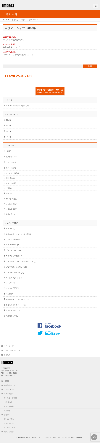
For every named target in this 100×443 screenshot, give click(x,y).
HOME (8, 151)
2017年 (8, 131)
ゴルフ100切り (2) (12, 245)
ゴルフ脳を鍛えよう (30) (15, 273)
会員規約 (7, 355)
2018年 (8, 126)
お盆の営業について (11, 47)
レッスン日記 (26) (12, 288)
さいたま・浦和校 (12, 173)
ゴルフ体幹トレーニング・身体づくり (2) (21, 261)
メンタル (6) (10, 283)
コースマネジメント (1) (14, 278)
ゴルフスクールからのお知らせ (17, 106)
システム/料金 (11, 162)
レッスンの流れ (11, 204)
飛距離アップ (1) (12, 316)
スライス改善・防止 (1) (14, 239)
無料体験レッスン (12, 157)
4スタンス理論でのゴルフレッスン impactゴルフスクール (47, 437)
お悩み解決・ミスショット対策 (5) (18, 234)
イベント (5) (10, 228)
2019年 (8, 120)
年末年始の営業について (13, 40)
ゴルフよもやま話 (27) (14, 256)
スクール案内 (11, 168)
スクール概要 (11, 183)
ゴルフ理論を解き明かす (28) (16, 267)
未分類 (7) (9, 294)
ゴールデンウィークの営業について (18, 55)
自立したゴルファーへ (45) (16, 305)
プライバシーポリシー (12, 350)
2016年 (8, 137)
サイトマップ (9, 346)
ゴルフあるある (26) (13, 250)
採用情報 (9, 188)
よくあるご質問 (11, 209)
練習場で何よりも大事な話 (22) (17, 299)
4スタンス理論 (11, 199)
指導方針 (9, 193)
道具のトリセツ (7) (13, 310)
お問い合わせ (11, 214)
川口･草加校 (10, 178)
